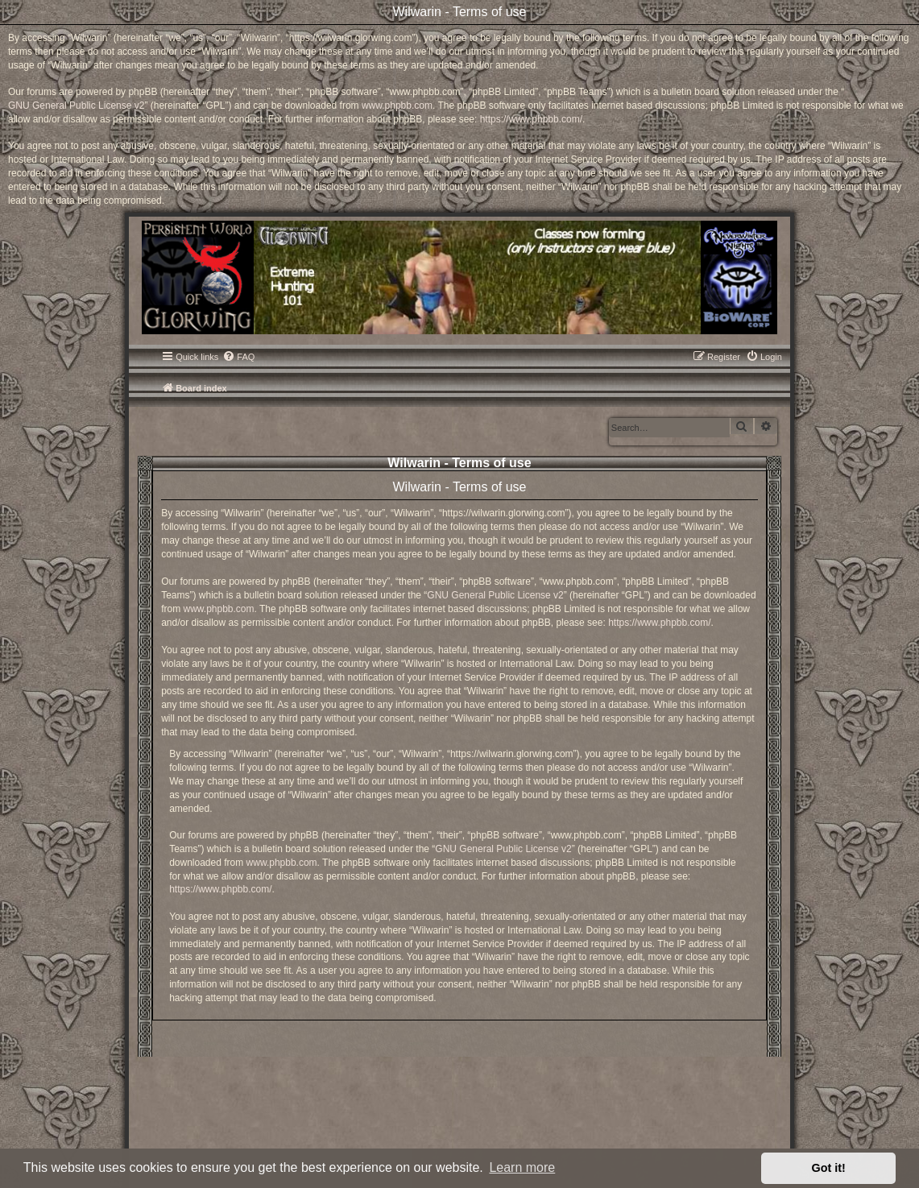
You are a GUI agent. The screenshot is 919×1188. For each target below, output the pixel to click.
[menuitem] (238, 356)
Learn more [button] (522, 1167)
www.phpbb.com (397, 105)
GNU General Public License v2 (76, 105)
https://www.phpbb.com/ (531, 119)
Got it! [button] (829, 1167)
